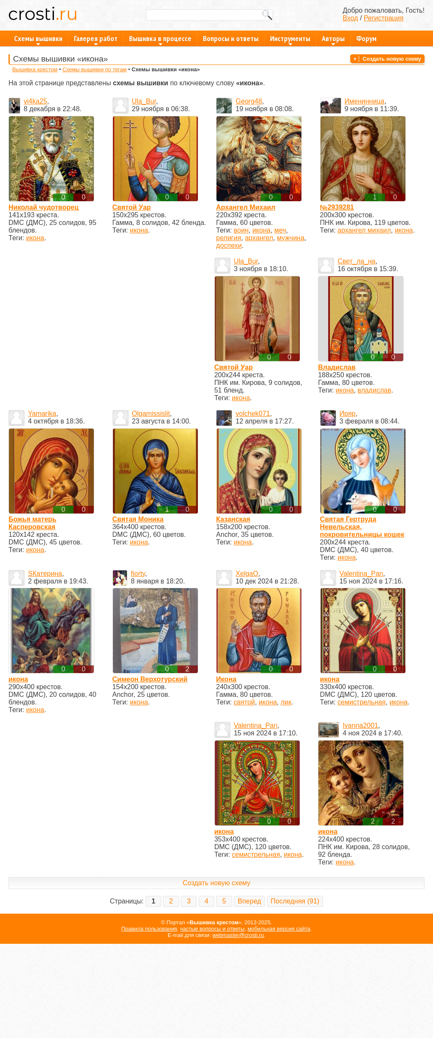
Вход (350, 18)
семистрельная (361, 702)
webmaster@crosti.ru (238, 935)
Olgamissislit (151, 413)
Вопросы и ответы (231, 38)
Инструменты (290, 40)
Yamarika (42, 413)
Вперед (249, 901)
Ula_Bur (144, 101)
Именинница (365, 101)
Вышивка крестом (34, 69)
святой (244, 702)
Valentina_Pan (361, 573)
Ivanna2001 (360, 725)
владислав (374, 390)
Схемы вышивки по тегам (94, 69)
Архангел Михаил (246, 207)
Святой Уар (131, 207)
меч (280, 230)
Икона (226, 679)
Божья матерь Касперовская (32, 523)
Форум (366, 38)
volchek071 (253, 413)
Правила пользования (149, 929)
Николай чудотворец (43, 207)
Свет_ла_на (356, 261)
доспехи (229, 245)
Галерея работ (96, 40)
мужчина (290, 237)
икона (35, 237)
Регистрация (384, 18)
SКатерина (45, 573)
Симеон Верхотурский (150, 679)
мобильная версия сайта (278, 929)
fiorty (138, 573)
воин (241, 230)
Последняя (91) (295, 901)
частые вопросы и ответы (212, 929)
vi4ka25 (35, 101)
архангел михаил (364, 230)
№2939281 (337, 207)
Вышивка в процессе (160, 40)
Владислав (336, 367)
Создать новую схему (392, 59)
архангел (259, 237)
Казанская (233, 519)
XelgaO (247, 573)
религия (228, 237)
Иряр (348, 413)
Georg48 (249, 101)
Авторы (333, 40)
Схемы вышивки (38, 40)
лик (286, 702)
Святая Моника (138, 519)
